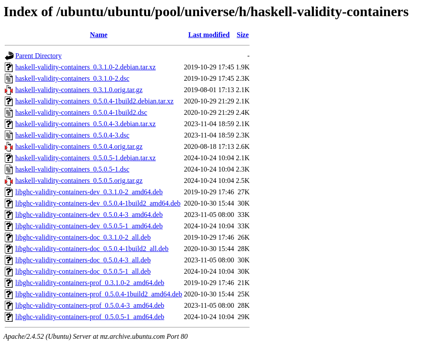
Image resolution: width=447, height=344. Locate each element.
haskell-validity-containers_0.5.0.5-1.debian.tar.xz (85, 158)
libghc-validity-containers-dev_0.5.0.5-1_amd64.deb (89, 226)
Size (243, 34)
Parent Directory (38, 55)
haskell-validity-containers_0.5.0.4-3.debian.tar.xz (85, 123)
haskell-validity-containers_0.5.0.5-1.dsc (72, 169)
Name (98, 34)
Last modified (209, 34)
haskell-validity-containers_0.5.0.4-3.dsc (72, 135)
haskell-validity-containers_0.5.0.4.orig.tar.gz (78, 146)
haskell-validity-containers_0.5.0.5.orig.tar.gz (78, 180)
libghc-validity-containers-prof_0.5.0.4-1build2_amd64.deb (98, 294)
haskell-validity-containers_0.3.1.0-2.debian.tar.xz (85, 67)
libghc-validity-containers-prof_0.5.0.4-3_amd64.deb (89, 305)
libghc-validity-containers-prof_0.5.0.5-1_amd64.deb (89, 316)
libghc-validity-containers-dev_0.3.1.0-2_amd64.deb (89, 192)
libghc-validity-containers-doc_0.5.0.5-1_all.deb (83, 271)
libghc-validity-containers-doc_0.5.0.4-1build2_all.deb (91, 248)
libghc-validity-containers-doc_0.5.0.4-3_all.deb (83, 260)
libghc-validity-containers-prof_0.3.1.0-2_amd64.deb (89, 282)
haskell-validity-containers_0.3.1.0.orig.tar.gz (78, 89)
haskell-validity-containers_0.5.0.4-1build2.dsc (81, 112)
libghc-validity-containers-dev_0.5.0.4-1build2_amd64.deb (98, 203)
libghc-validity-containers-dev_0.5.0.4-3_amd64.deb (89, 214)
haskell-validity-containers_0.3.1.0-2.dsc (72, 78)
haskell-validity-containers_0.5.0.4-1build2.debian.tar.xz (94, 101)
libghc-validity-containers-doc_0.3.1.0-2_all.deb (83, 237)
